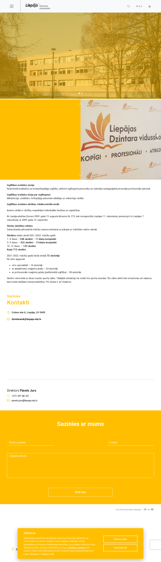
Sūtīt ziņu (80, 492)
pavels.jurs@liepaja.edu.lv (24, 400)
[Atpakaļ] (11, 55)
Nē (152, 509)
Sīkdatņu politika (76, 547)
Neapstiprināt (120, 547)
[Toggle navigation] (13, 6)
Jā (145, 509)
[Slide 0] (79, 93)
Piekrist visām (120, 539)
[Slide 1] (82, 93)
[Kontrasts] (149, 6)
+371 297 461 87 (20, 396)
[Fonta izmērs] (139, 6)
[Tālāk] (149, 55)
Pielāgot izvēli (47, 554)
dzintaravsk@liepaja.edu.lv (26, 319)
